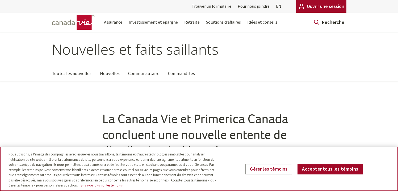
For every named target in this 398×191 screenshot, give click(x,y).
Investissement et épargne (153, 25)
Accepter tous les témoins (330, 169)
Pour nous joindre (254, 6)
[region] (199, 169)
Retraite (192, 25)
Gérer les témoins (268, 169)
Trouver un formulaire (211, 6)
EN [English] (278, 6)
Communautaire (144, 76)
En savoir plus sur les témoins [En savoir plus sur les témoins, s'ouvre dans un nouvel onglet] (101, 185)
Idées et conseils (262, 25)
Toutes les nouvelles (71, 76)
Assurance (113, 25)
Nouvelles (110, 76)
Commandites (181, 76)
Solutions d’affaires (223, 25)
